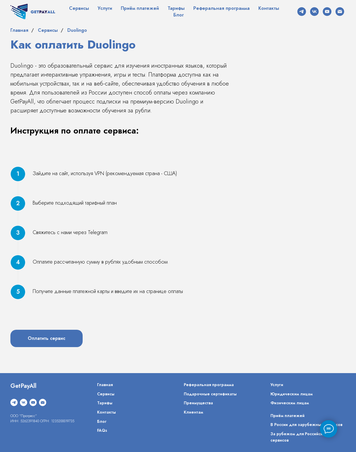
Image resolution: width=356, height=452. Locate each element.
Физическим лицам (289, 403)
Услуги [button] (105, 8)
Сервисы (79, 8)
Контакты (268, 8)
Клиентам (193, 412)
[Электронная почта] (339, 11)
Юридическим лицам (291, 394)
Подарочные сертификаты (210, 394)
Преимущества (198, 403)
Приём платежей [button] (140, 8)
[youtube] (327, 11)
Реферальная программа (221, 8)
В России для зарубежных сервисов (306, 424)
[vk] (314, 11)
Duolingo (77, 30)
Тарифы (176, 8)
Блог (178, 15)
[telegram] (301, 11)
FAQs (102, 430)
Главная (19, 30)
